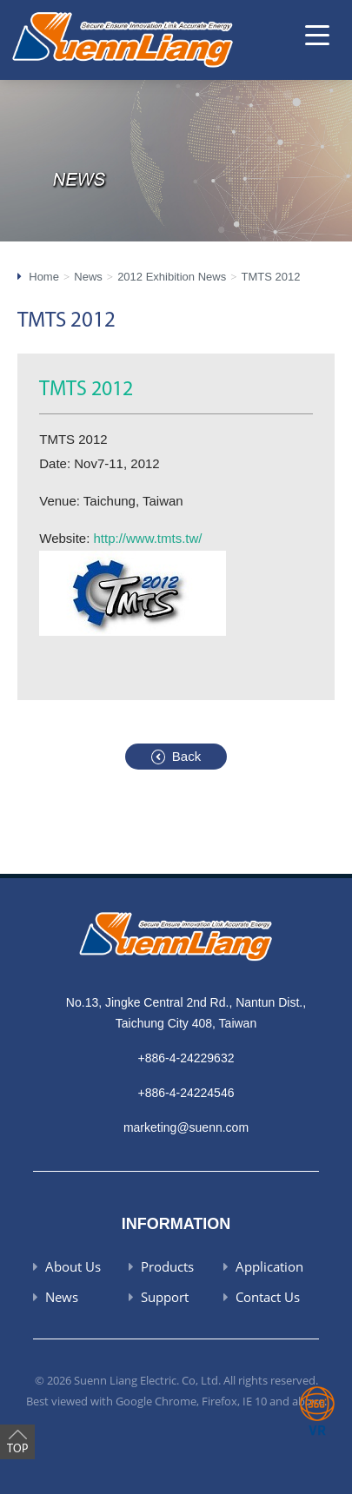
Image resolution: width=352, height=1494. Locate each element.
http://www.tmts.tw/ (148, 538)
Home (44, 276)
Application (269, 1266)
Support (165, 1297)
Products (167, 1266)
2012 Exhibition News (171, 276)
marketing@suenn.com (186, 1127)
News (88, 276)
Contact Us (268, 1297)
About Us (73, 1266)
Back (186, 756)
